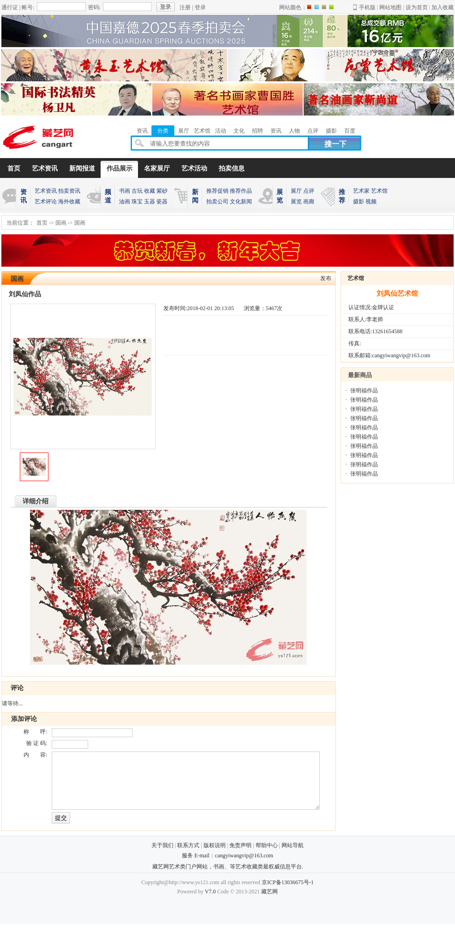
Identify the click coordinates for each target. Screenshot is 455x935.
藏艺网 (269, 902)
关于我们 (162, 856)
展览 (296, 201)
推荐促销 (217, 191)
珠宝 (137, 201)
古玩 (137, 191)
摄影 (358, 201)
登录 (200, 7)
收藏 (149, 191)
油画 (124, 201)
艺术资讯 (45, 168)
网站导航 (292, 856)
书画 (124, 191)
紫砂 (162, 191)
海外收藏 (69, 201)
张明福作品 (364, 390)
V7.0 (210, 902)
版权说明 (215, 856)
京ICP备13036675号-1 (288, 893)
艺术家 (361, 191)
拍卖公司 (217, 201)
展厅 (296, 191)
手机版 (367, 7)
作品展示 (119, 168)
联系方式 (188, 856)
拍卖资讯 (69, 191)
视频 (371, 201)
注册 (185, 7)
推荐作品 (241, 191)
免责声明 (240, 856)
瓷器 (162, 201)
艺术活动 (194, 168)
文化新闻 (241, 201)
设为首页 (417, 7)
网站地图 (390, 7)
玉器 (149, 201)
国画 (60, 223)
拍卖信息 (232, 168)
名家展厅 (157, 168)
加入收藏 (442, 7)
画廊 (308, 201)
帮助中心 (267, 856)
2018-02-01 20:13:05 (210, 308)
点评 (308, 191)
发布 (325, 278)
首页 (13, 168)
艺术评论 (46, 201)
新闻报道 (82, 168)
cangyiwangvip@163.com (244, 866)
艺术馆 (379, 191)
